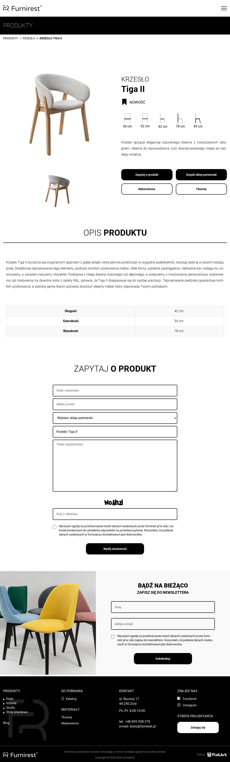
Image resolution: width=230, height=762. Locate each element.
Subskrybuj (162, 658)
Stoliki (10, 708)
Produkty (10, 38)
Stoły (9, 699)
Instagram (187, 705)
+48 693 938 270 (137, 722)
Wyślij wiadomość (115, 548)
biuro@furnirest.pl (143, 726)
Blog (6, 723)
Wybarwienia (146, 189)
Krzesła (29, 38)
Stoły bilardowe (17, 712)
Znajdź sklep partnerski (201, 174)
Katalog (68, 699)
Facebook (187, 699)
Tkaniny (201, 189)
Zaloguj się (198, 727)
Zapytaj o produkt (146, 174)
